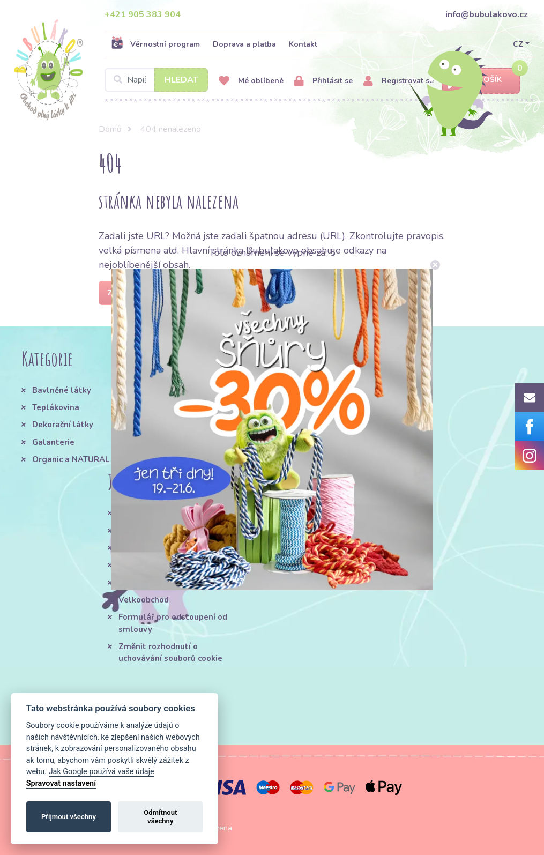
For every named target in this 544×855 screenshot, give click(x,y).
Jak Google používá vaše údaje (101, 771)
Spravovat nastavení (61, 783)
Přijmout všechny (68, 817)
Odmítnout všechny (160, 816)
